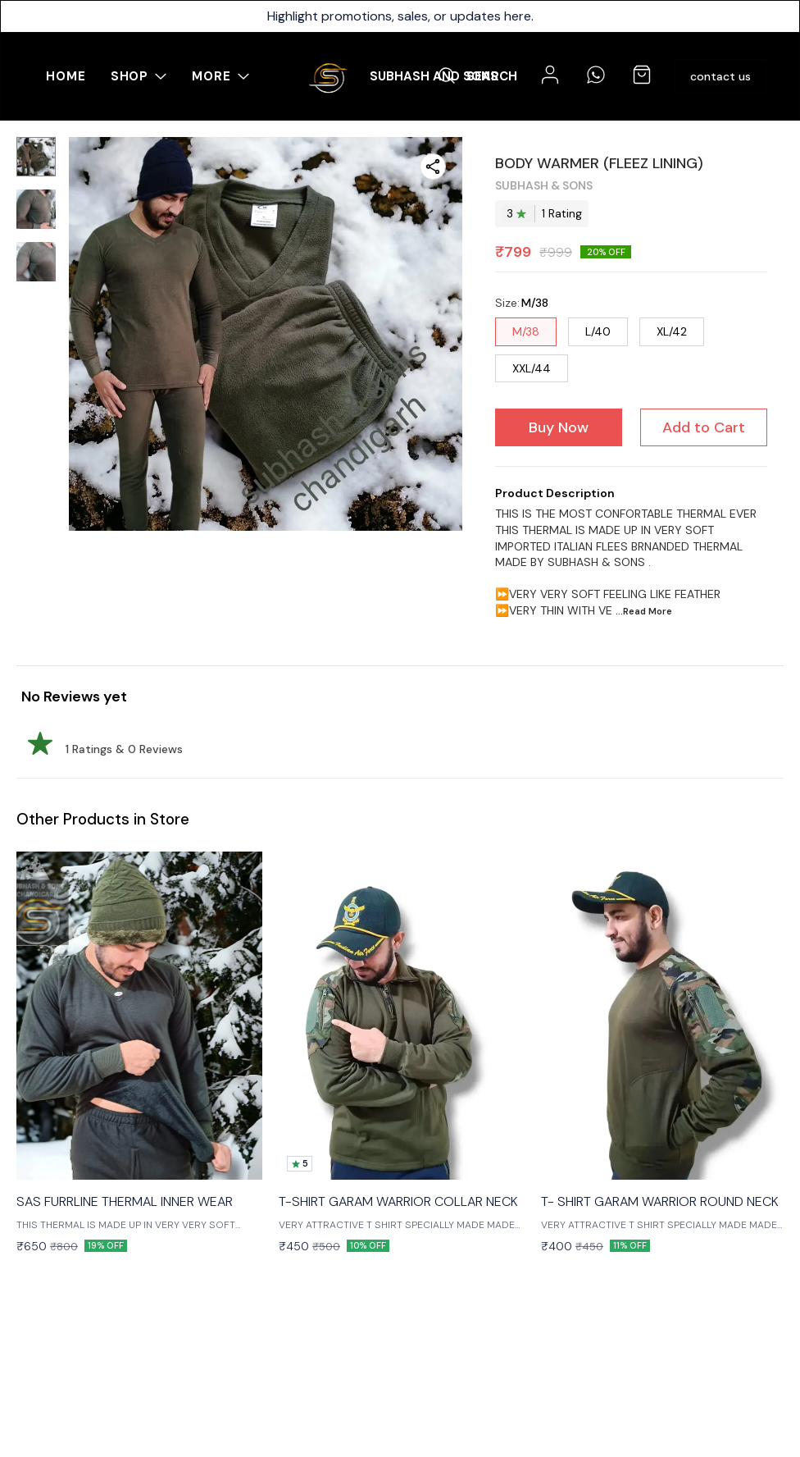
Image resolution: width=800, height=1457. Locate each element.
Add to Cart (703, 427)
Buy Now (559, 427)
